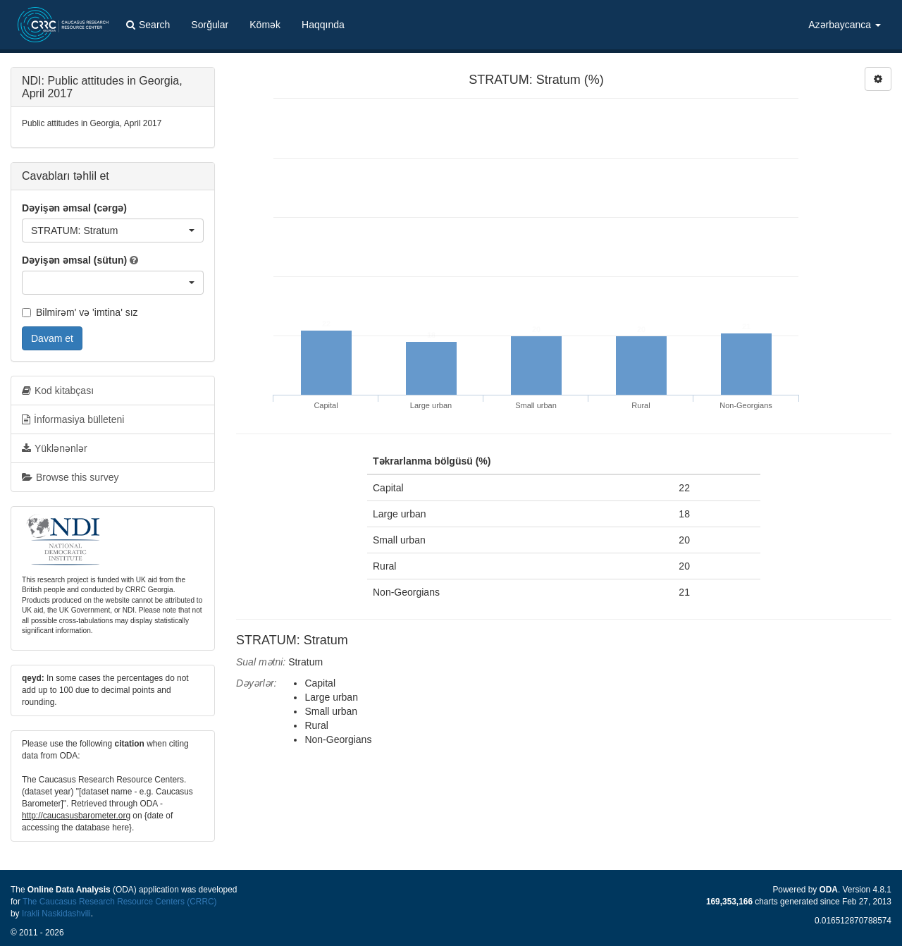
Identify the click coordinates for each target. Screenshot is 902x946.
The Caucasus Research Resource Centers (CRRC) (120, 902)
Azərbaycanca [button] (844, 24)
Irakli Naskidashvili (56, 914)
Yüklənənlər (54, 448)
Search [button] (148, 24)
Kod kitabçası (58, 390)
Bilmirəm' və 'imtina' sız (80, 312)
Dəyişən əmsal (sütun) (74, 260)
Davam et (52, 338)
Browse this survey (70, 477)
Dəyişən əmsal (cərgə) (74, 208)
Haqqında (323, 24)
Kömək (264, 24)
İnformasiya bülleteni (73, 419)
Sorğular (209, 24)
